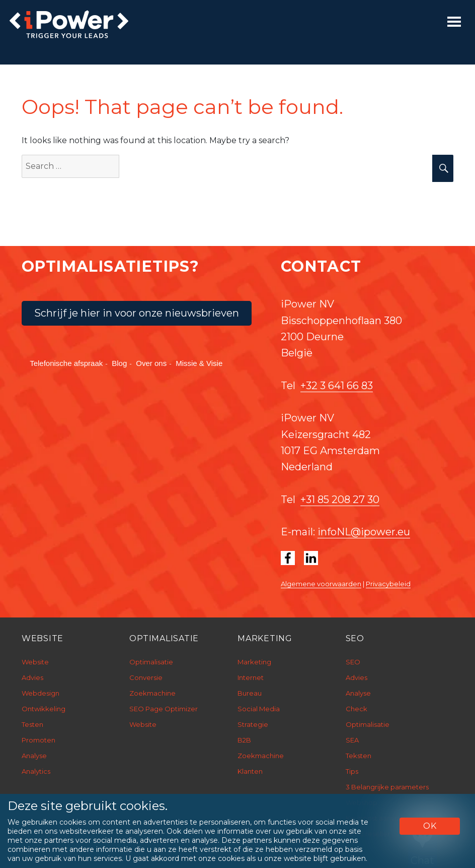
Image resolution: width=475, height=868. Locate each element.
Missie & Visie (199, 363)
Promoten (38, 740)
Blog (119, 363)
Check (356, 709)
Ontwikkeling (43, 709)
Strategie (253, 724)
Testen (32, 724)
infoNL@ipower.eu (364, 532)
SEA (352, 740)
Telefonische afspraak (66, 363)
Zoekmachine (152, 693)
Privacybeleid (388, 584)
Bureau (250, 693)
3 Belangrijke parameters (387, 787)
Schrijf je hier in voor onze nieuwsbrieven (136, 313)
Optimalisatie (151, 662)
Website (35, 662)
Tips (352, 771)
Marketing (254, 662)
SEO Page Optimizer (163, 709)
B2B (244, 740)
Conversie (146, 677)
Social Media (259, 709)
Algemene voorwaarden (321, 584)
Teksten (358, 756)
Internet (251, 677)
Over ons (151, 363)
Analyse (34, 756)
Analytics (36, 771)
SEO (353, 662)
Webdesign (40, 693)
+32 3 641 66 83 (336, 386)
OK (430, 826)
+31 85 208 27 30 (339, 499)
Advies (32, 677)
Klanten (250, 771)
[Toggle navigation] (454, 21)
